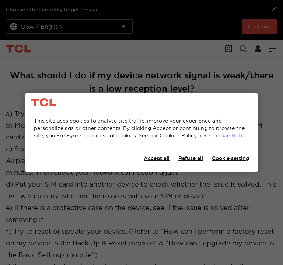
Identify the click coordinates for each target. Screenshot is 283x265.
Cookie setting (230, 158)
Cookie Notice (230, 135)
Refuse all (190, 158)
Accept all (157, 158)
